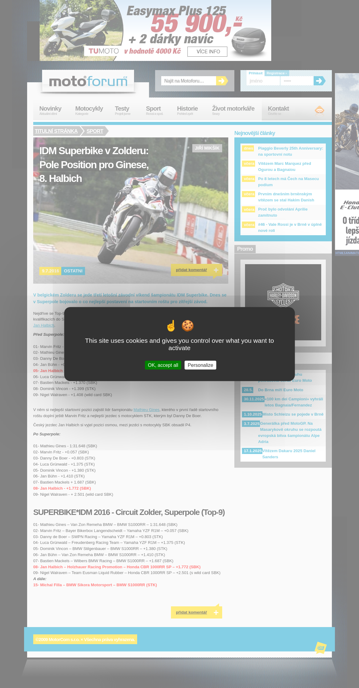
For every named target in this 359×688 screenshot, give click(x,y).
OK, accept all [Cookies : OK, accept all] (163, 364)
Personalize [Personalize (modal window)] (200, 364)
